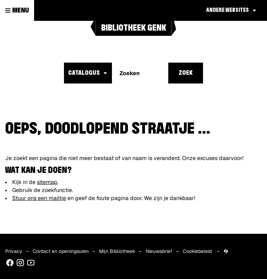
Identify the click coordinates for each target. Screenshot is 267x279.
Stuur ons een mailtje (39, 198)
